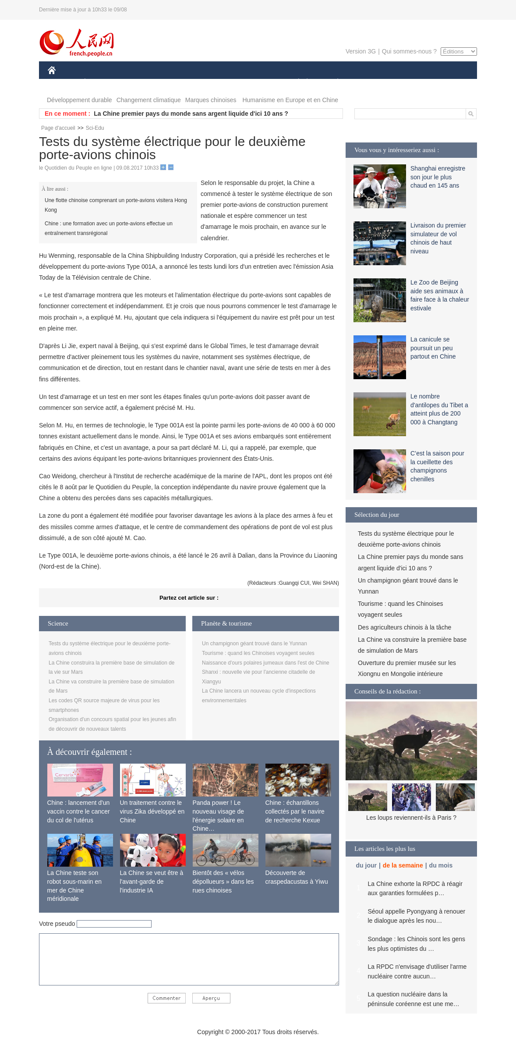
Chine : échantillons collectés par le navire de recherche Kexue (295, 811)
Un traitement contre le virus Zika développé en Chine (152, 811)
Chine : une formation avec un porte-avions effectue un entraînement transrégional (109, 228)
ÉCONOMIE (100, 82)
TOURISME (406, 82)
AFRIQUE (178, 82)
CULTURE (255, 82)
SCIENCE (216, 82)
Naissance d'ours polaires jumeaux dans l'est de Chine (265, 663)
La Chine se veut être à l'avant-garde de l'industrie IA (152, 881)
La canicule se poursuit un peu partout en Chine (433, 348)
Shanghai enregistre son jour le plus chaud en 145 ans (437, 177)
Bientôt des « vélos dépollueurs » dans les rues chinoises (223, 881)
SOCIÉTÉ (294, 82)
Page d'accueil (58, 128)
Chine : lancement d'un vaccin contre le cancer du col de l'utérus (78, 811)
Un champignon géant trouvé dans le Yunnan (254, 643)
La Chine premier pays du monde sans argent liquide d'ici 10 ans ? (191, 113)
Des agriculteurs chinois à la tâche (404, 627)
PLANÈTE (333, 82)
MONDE (141, 82)
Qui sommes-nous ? (409, 51)
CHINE (63, 82)
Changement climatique (149, 99)
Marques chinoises (211, 99)
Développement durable (79, 99)
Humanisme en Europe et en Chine (290, 99)
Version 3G (361, 51)
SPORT (368, 82)
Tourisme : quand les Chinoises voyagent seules (258, 653)
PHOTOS (445, 82)
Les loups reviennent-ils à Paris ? (411, 817)
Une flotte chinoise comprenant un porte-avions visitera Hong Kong (116, 205)
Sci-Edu (95, 128)
